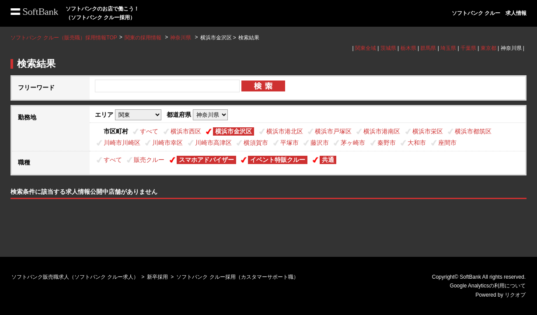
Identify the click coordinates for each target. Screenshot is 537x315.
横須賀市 (256, 142)
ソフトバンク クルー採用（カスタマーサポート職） (237, 277)
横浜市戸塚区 (333, 131)
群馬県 (428, 48)
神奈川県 (180, 38)
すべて (149, 131)
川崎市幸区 (167, 142)
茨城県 (388, 48)
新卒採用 (157, 277)
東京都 (488, 48)
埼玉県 (448, 48)
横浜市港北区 (284, 131)
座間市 (447, 142)
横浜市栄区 (427, 131)
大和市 (417, 142)
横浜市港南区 (381, 131)
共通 (328, 159)
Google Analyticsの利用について (488, 286)
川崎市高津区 (213, 142)
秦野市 (386, 142)
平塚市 (289, 142)
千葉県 (468, 48)
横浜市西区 (186, 131)
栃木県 (408, 48)
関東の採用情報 (144, 38)
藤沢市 (319, 142)
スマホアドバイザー (206, 159)
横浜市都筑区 (473, 131)
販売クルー (149, 159)
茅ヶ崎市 (353, 142)
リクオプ (515, 295)
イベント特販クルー (277, 159)
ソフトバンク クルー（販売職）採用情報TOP (63, 38)
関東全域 (365, 48)
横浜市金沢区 (233, 131)
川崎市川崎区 (122, 142)
